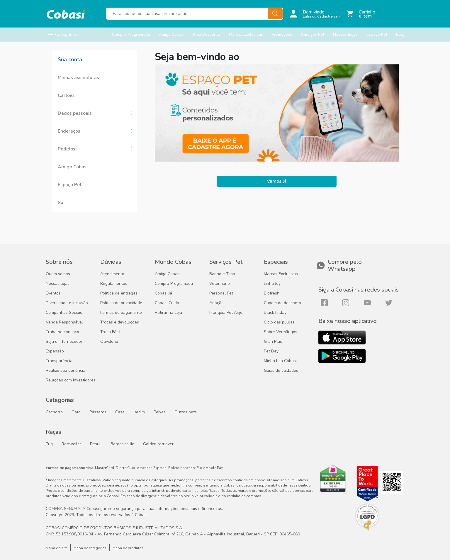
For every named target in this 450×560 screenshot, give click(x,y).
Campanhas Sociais (64, 312)
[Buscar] (275, 13)
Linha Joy (272, 283)
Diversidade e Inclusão (67, 303)
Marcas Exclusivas (246, 34)
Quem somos (58, 274)
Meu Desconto (206, 34)
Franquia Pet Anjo (225, 312)
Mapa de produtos (128, 548)
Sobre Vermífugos (280, 332)
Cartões (66, 95)
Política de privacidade (121, 303)
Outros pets (185, 412)
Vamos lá (277, 181)
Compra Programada (131, 34)
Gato (76, 412)
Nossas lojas (57, 283)
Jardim (139, 412)
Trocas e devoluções (119, 322)
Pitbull (96, 444)
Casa (120, 412)
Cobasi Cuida (167, 303)
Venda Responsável (64, 322)
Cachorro (54, 412)
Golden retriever (158, 444)
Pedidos (66, 149)
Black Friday (275, 312)
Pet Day (271, 351)
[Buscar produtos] (194, 14)
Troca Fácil (110, 332)
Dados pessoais (75, 113)
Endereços (69, 131)
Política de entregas (118, 293)
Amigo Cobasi (171, 34)
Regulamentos (113, 283)
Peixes (160, 412)
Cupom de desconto (282, 303)
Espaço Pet (376, 34)
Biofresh (271, 293)
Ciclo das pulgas (279, 322)
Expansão (55, 351)
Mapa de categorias (90, 548)
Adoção (216, 303)
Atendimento (112, 274)
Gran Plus (273, 341)
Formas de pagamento (121, 312)
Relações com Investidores (71, 380)
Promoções (282, 34)
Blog (400, 34)
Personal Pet (221, 293)
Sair (62, 202)
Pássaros (97, 412)
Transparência (59, 361)
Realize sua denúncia (65, 370)
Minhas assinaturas (78, 77)
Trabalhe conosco (62, 332)
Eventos (53, 293)
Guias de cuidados (281, 370)
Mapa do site (56, 548)
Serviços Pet (312, 34)
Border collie (122, 444)
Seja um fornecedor (64, 341)
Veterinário (219, 283)
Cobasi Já (163, 293)
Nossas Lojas (345, 34)
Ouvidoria (109, 341)
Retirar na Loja (168, 312)
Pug (49, 444)
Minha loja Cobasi (280, 361)
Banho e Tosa (222, 274)
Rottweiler (71, 444)
